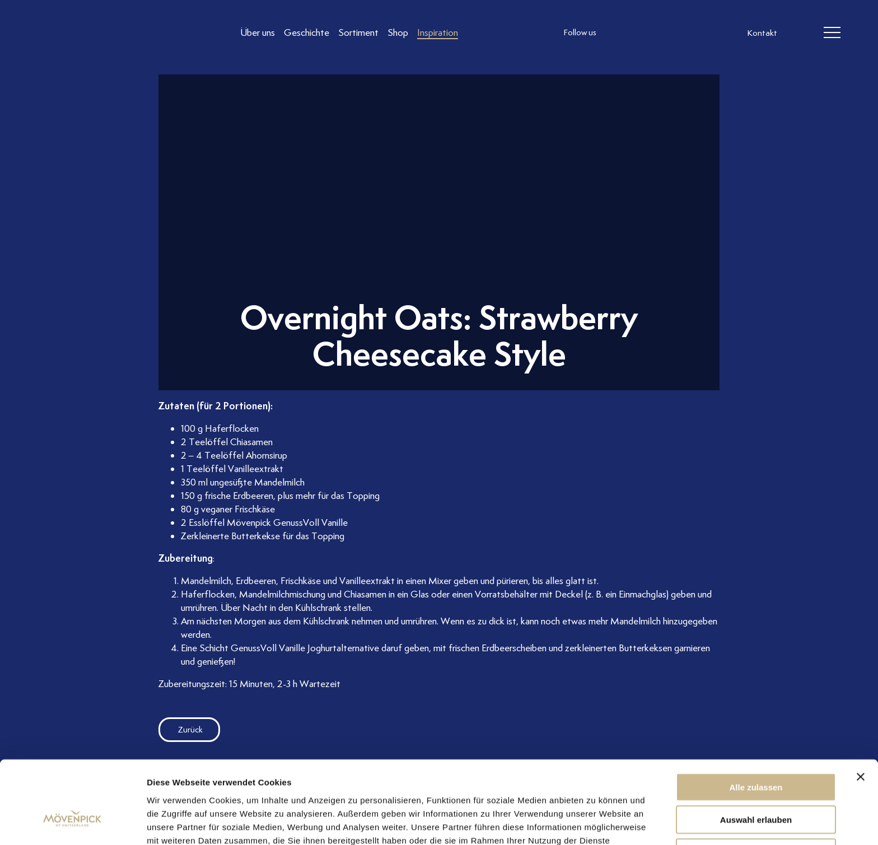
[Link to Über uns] (257, 33)
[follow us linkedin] (664, 33)
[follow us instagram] (619, 33)
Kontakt (762, 33)
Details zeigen (595, 823)
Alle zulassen (755, 720)
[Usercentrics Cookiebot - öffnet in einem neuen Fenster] (73, 823)
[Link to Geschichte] (306, 33)
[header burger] (832, 33)
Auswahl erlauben (756, 753)
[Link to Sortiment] (358, 33)
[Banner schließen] (861, 709)
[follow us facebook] (641, 33)
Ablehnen (756, 785)
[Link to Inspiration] (437, 33)
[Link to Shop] (397, 33)
